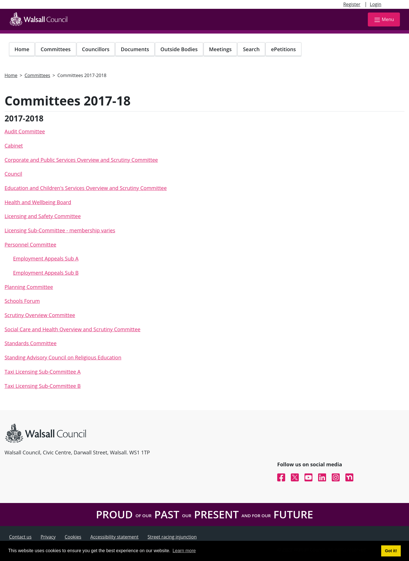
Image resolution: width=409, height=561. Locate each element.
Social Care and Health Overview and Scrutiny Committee (72, 329)
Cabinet (14, 145)
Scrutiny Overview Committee (40, 315)
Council (13, 173)
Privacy (48, 537)
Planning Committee (29, 286)
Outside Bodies (179, 49)
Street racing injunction (172, 537)
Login (375, 4)
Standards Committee (31, 343)
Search (251, 49)
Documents (135, 49)
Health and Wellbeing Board (38, 202)
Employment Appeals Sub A (45, 258)
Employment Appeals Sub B (46, 272)
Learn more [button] (184, 550)
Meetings (220, 49)
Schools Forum (22, 300)
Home (21, 49)
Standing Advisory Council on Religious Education (63, 357)
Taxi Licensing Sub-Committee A (43, 371)
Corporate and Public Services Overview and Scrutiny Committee (81, 159)
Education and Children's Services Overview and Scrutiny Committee (86, 188)
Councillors (96, 49)
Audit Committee (25, 131)
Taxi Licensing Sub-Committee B (43, 385)
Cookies (73, 537)
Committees (56, 49)
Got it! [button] (391, 550)
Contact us (20, 537)
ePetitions (283, 49)
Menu (384, 19)
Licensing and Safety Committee (43, 216)
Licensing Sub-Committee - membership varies (60, 230)
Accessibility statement (114, 537)
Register (351, 4)
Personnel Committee (30, 244)
